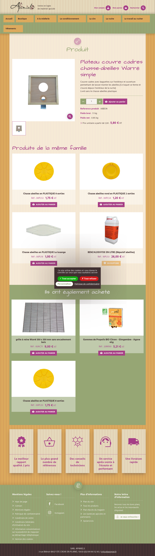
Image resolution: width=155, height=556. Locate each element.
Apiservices (88, 521)
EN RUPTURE (111, 263)
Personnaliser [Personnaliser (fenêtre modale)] (64, 284)
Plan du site (88, 502)
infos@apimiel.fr (108, 552)
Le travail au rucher (117, 19)
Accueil (16, 19)
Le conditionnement (67, 19)
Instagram (55, 512)
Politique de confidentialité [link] (87, 284)
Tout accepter (68, 278)
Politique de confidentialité (27, 514)
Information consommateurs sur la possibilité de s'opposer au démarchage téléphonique (26, 532)
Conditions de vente (24, 518)
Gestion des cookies (24, 539)
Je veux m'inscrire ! (127, 516)
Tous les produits (90, 506)
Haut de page (21, 502)
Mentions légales (22, 510)
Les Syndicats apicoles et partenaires (93, 515)
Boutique (29, 19)
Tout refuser (89, 278)
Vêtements (137, 19)
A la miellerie (46, 19)
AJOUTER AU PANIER (43, 204)
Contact (18, 506)
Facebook (55, 503)
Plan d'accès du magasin (94, 510)
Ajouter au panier (115, 101)
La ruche (98, 19)
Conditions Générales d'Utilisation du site (23, 523)
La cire (85, 19)
